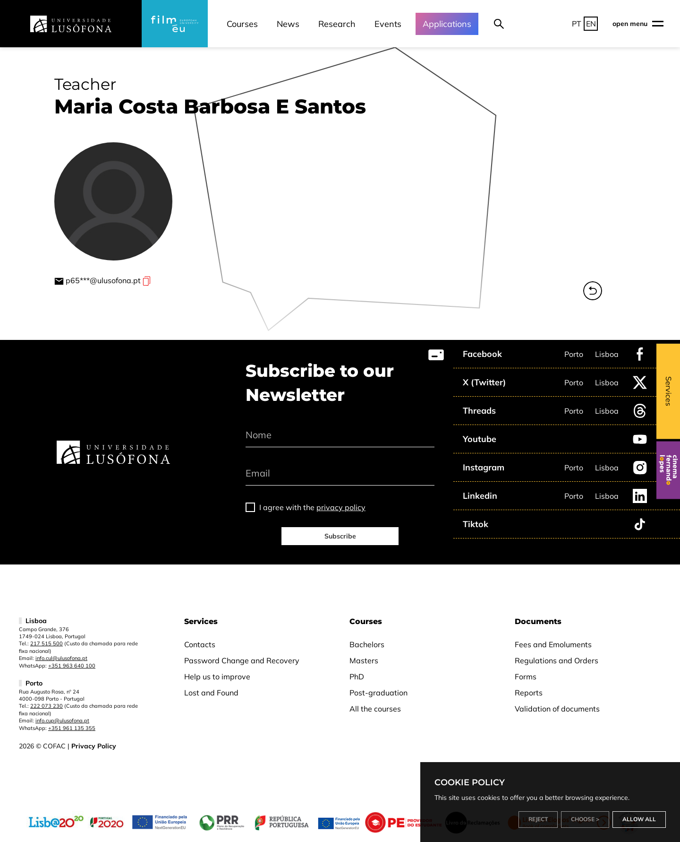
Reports (529, 692)
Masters (363, 660)
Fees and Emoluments (553, 644)
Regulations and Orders (556, 660)
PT (576, 23)
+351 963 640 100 (71, 665)
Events (387, 23)
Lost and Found (211, 692)
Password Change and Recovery (241, 660)
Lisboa (607, 354)
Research (337, 23)
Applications (447, 23)
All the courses (375, 708)
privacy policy (341, 507)
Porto (573, 354)
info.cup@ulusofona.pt (62, 720)
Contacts (199, 644)
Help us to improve (217, 676)
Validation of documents (557, 708)
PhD (356, 676)
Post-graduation (378, 692)
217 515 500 (46, 643)
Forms (525, 676)
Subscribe (340, 536)
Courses (242, 23)
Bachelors (366, 644)
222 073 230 (46, 706)
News (288, 23)
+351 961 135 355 (71, 728)
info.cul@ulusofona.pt (61, 658)
